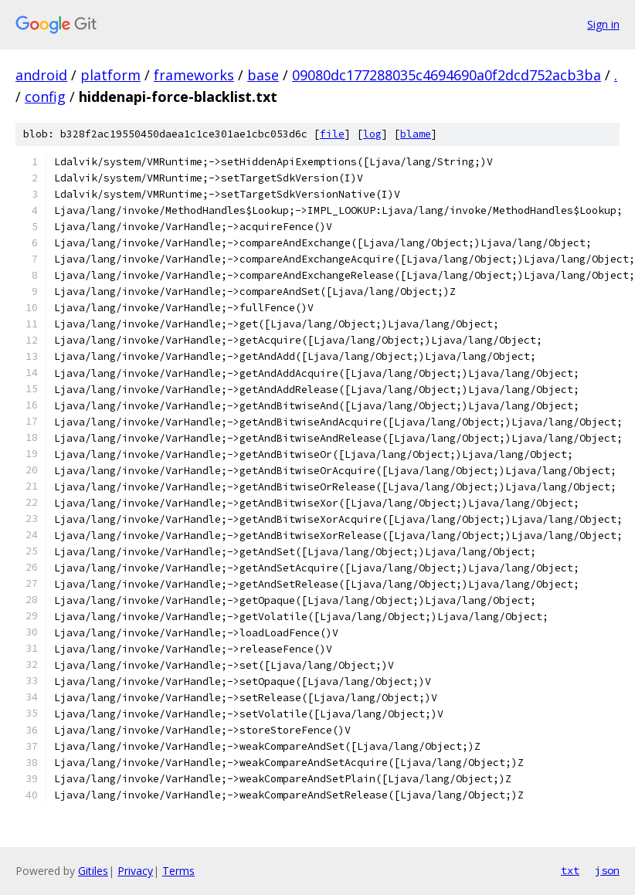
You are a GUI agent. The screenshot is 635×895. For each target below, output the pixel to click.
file (332, 134)
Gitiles (93, 870)
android (41, 75)
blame (415, 134)
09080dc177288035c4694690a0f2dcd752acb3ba (446, 75)
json (607, 870)
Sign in (603, 24)
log (372, 134)
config (45, 96)
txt (570, 870)
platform (110, 75)
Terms (178, 870)
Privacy (135, 870)
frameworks (194, 75)
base (263, 75)
